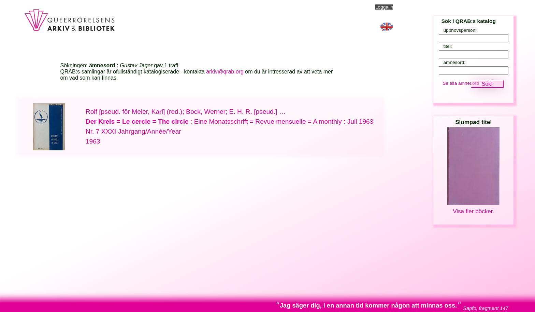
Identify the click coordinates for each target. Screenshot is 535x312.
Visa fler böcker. (473, 211)
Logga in (384, 7)
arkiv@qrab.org (225, 71)
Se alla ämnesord (461, 83)
